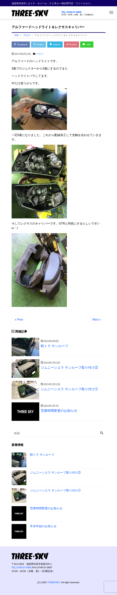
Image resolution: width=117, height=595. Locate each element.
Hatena (55, 44)
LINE (87, 44)
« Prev (19, 319)
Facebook (21, 44)
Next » (96, 319)
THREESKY (53, 582)
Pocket (71, 44)
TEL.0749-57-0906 (71, 12)
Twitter (39, 44)
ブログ (39, 54)
